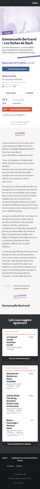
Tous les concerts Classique (19, 444)
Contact (19, 466)
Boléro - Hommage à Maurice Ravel (12, 424)
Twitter (30, 466)
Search (5, 3)
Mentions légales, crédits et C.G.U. (20, 478)
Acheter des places (21, 288)
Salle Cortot (9, 76)
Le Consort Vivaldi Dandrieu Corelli (12, 341)
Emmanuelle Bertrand (16, 305)
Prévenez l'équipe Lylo (20, 123)
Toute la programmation (19, 359)
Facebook (25, 466)
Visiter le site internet (22, 286)
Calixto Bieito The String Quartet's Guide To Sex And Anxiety (13, 401)
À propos (10, 466)
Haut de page (18, 483)
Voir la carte (11, 93)
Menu (35, 3)
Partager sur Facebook (17, 69)
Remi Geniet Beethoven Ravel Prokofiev (12, 377)
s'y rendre (29, 93)
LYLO (20, 4)
